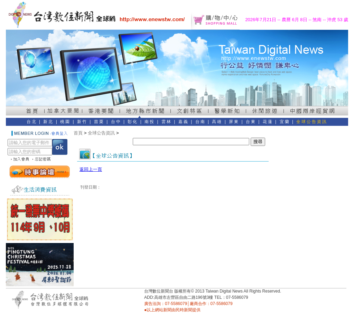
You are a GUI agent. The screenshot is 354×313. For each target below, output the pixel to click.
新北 (48, 121)
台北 (32, 121)
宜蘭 (285, 121)
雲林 (166, 121)
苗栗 (99, 121)
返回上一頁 (91, 169)
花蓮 (268, 121)
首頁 (78, 133)
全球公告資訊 (311, 121)
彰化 (133, 121)
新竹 (82, 121)
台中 (116, 121)
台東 (251, 121)
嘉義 (183, 121)
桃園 (65, 121)
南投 (150, 121)
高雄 (217, 121)
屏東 (234, 121)
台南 (200, 121)
